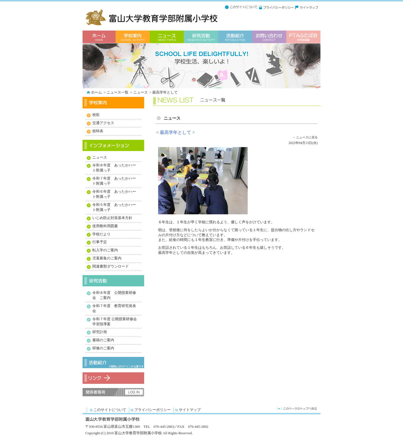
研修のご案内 (103, 348)
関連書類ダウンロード (110, 266)
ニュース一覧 (118, 92)
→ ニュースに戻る (305, 137)
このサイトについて (109, 410)
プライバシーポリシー (152, 410)
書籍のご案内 (103, 340)
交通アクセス (103, 123)
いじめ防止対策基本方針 (112, 218)
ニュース (141, 92)
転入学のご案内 (105, 250)
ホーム (97, 92)
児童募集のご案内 (106, 258)
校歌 (96, 115)
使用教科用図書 (105, 226)
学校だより (101, 234)
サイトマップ (190, 410)
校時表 (97, 131)
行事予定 (99, 242)
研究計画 (99, 332)
